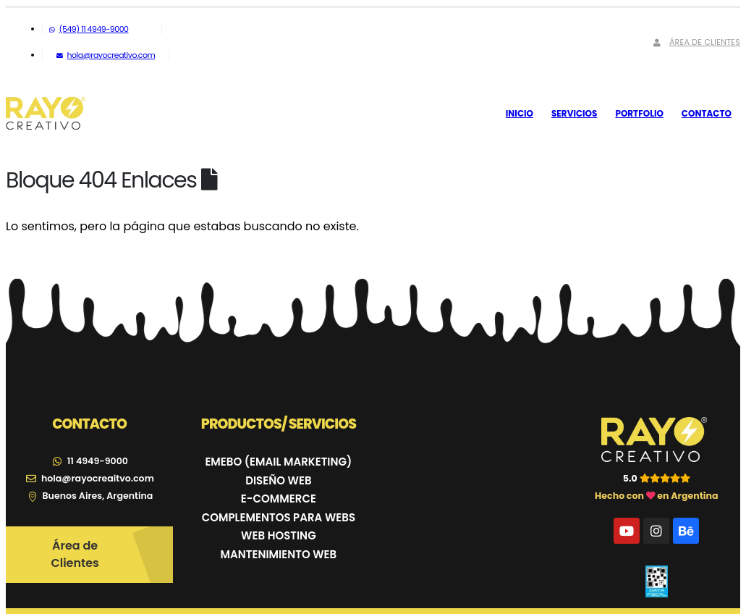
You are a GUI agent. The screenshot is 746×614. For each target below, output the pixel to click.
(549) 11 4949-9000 (88, 29)
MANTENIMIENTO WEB (279, 554)
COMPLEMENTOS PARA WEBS (278, 517)
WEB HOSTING (278, 535)
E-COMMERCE (278, 498)
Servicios (574, 113)
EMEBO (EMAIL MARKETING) (278, 461)
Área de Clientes (695, 42)
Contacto (707, 113)
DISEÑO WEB (278, 480)
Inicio (519, 113)
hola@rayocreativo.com (105, 55)
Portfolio (639, 113)
